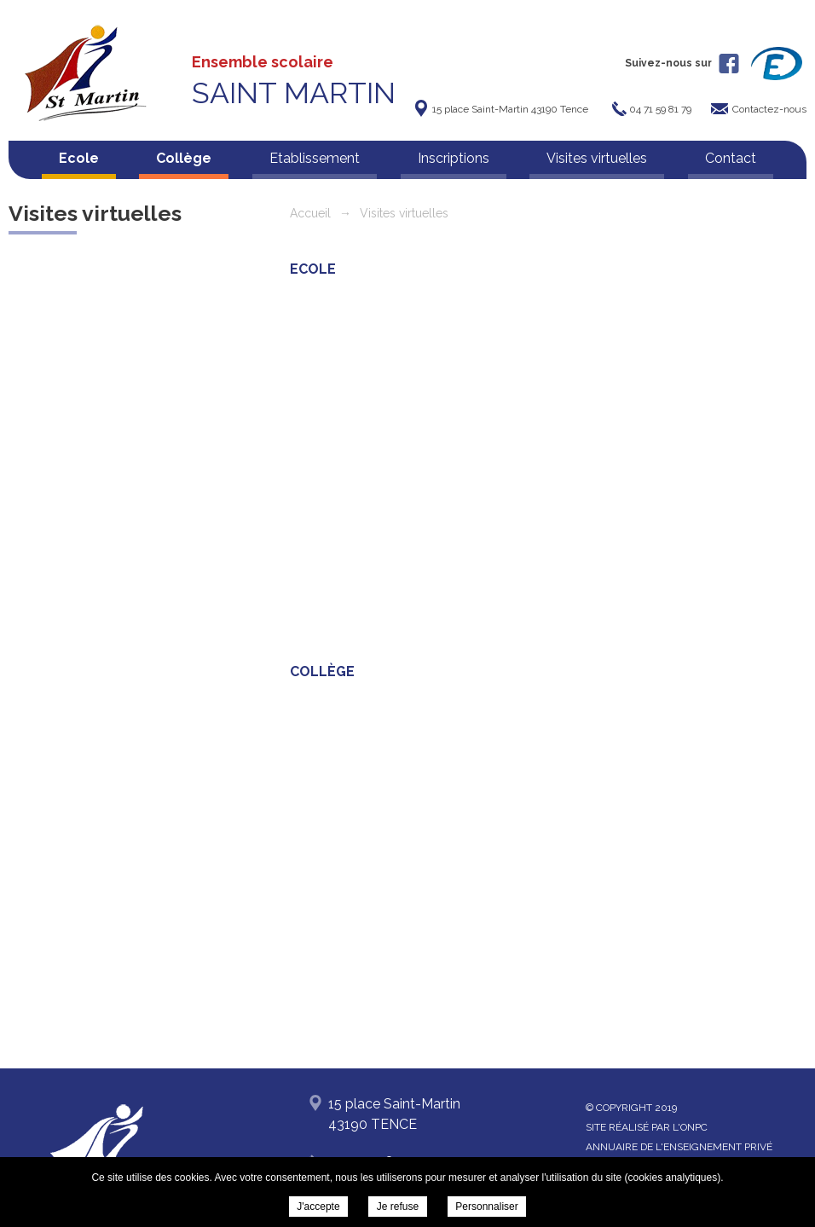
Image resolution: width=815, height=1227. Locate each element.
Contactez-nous (769, 109)
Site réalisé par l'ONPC (647, 1127)
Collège (183, 158)
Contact (730, 158)
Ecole (79, 158)
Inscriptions (453, 158)
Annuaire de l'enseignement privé (679, 1147)
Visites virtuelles (596, 158)
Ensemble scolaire (294, 81)
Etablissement (314, 158)
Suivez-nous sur (682, 63)
